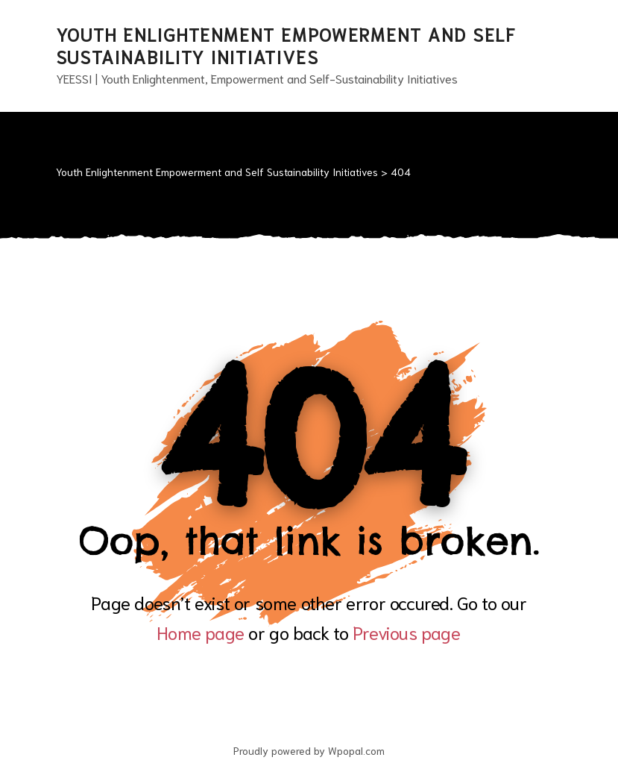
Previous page (407, 632)
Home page (200, 632)
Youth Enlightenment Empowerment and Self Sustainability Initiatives (286, 45)
